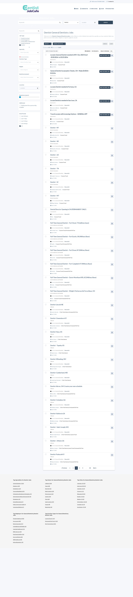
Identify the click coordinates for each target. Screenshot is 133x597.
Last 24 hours (24, 116)
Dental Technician (25, 43)
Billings (52, 203)
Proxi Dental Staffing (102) (18, 534)
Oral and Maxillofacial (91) (19, 491)
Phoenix (52, 162)
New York (57, 135)
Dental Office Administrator (28, 41)
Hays (52, 339)
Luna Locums (53, 211)
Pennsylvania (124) (49, 494)
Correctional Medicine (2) (18, 507)
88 (90, 468)
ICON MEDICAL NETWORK (56, 225)
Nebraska (56, 312)
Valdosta (53, 421)
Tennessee (57, 176)
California (57, 94)
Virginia (52, 244)
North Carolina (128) (49, 491)
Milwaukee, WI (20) (81, 494)
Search (106, 22)
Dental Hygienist (25, 40)
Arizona (56, 162)
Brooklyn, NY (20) (80, 496)
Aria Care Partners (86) (18, 537)
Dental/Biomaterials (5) (18, 502)
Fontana (52, 94)
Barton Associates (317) (18, 523)
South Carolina (58, 189)
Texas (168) (47, 486)
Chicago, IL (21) (80, 491)
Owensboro (53, 325)
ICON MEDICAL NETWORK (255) (19, 526)
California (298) (48, 483)
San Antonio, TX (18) (81, 507)
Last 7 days (24, 118)
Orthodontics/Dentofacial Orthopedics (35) (22, 494)
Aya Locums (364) (17, 521)
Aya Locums (53, 59)
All (21, 126)
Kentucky (53, 271)
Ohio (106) (47, 499)
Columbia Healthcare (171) (19, 529)
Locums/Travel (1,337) (50, 518)
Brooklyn (53, 135)
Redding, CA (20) (80, 499)
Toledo (52, 80)
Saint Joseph (53, 434)
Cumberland (53, 380)
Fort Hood (53, 230)
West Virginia (54, 64)
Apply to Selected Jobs (52, 51)
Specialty (21, 49)
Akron (52, 393)
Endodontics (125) (17, 488)
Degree (21, 66)
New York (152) (48, 488)
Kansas (55, 339)
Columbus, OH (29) (81, 483)
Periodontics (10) (16, 499)
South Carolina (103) (49, 502)
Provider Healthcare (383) (18, 518)
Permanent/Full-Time (70, 230)
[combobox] (71, 22)
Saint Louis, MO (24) (81, 486)
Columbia (53, 189)
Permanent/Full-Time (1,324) (51, 521)
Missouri (58, 434)
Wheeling (53, 366)
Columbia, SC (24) (81, 488)
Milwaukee (53, 148)
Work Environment (24, 74)
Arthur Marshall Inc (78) (18, 542)
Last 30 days (24, 123)
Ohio (55, 80)
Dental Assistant (25, 38)
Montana (56, 203)
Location (21, 85)
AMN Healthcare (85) (17, 539)
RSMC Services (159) (17, 531)
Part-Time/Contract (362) (50, 523)
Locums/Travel (62, 64)
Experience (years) (24, 95)
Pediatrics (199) (16, 486)
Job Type (21, 36)
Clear (111, 43)
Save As (105, 43)
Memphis (53, 176)
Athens (52, 448)
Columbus (53, 407)
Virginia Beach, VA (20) (82, 502)
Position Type (23, 59)
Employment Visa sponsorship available (28, 106)
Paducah (53, 461)
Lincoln (52, 312)
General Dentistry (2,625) (18, 483)
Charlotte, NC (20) (81, 504)
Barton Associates (54, 130)
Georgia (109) (48, 496)
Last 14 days (24, 121)
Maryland (59, 380)
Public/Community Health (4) (19, 504)
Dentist (23, 45)
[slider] (20, 97)
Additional (22, 103)
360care (52, 307)
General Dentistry (59, 62)
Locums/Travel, (63, 230)
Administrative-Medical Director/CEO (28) (22, 496)
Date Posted (22, 113)
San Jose (53, 107)
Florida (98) (47, 504)
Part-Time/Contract (63, 339)
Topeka (52, 353)
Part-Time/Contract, (65, 312)
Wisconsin (53, 121)
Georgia (57, 407)
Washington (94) (48, 507)
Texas (56, 230)
